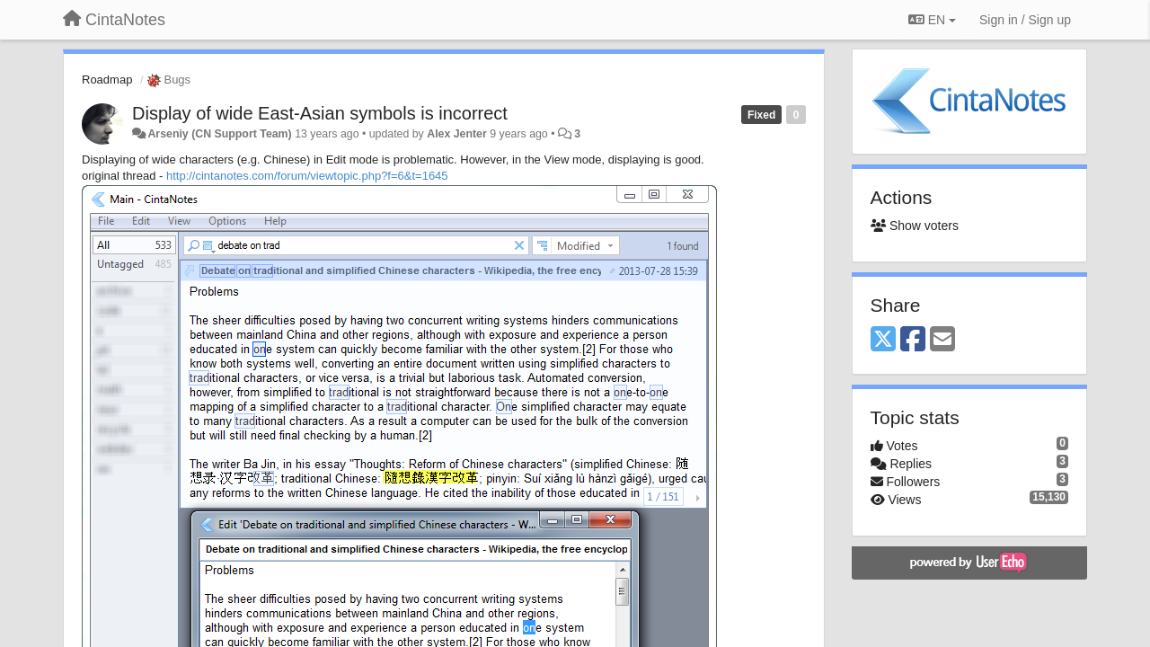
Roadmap (107, 79)
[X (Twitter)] (883, 340)
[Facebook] (912, 340)
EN (932, 20)
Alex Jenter (457, 134)
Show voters (915, 225)
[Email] (942, 340)
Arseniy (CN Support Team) (219, 134)
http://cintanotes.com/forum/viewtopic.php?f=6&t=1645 (307, 175)
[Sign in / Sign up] (1025, 19)
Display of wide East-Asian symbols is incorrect (320, 113)
